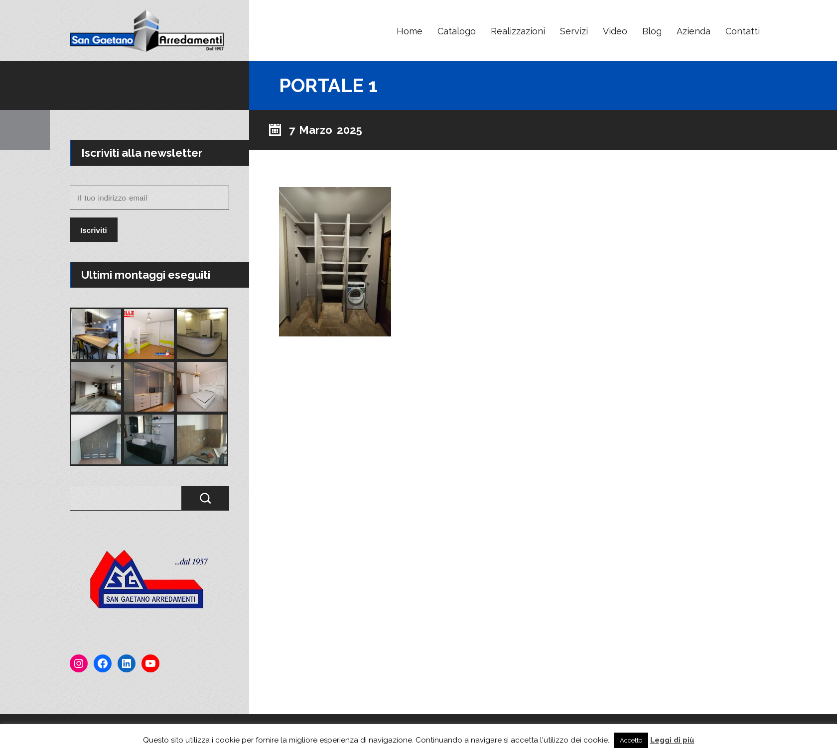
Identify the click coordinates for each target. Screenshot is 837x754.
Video (615, 31)
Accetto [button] (631, 740)
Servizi (574, 31)
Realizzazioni (518, 31)
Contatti (742, 31)
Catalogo (456, 31)
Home (409, 31)
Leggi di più (672, 740)
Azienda (693, 31)
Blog (652, 31)
